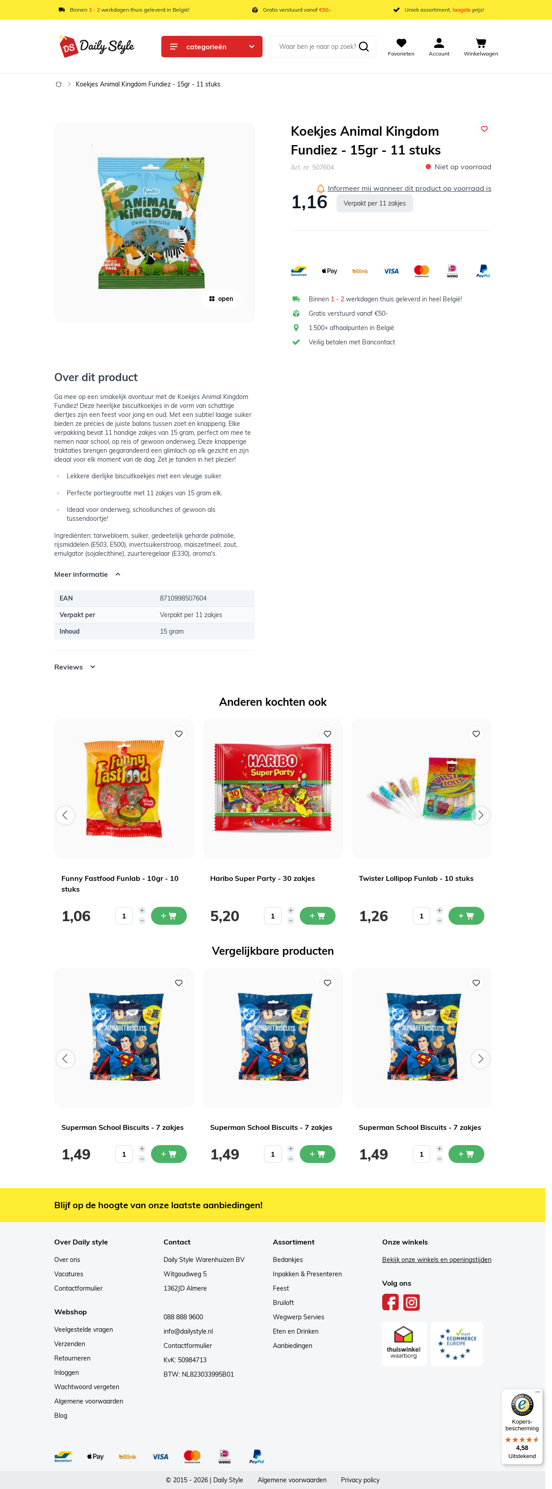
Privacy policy (360, 1480)
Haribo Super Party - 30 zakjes (262, 878)
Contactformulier (78, 1288)
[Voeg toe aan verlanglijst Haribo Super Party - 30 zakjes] (327, 734)
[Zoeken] (364, 46)
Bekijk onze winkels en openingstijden (437, 1260)
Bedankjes (288, 1260)
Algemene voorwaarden (88, 1401)
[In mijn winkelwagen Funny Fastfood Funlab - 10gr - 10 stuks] (169, 916)
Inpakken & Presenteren (307, 1274)
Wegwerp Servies (298, 1317)
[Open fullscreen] (154, 222)
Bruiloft (283, 1303)
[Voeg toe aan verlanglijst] (484, 129)
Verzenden (69, 1344)
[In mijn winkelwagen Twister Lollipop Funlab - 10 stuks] (466, 916)
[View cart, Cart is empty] (481, 46)
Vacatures (68, 1274)
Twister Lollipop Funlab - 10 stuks (416, 878)
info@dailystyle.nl (188, 1331)
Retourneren (72, 1358)
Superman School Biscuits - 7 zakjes (122, 1127)
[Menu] (537, 1394)
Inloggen (66, 1373)
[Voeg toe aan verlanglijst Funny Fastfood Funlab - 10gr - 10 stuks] (179, 734)
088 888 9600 (183, 1317)
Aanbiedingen (292, 1346)
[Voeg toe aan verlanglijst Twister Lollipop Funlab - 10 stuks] (476, 734)
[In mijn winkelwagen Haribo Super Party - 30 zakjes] (318, 916)
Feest (281, 1288)
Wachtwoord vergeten (86, 1387)
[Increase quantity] (142, 910)
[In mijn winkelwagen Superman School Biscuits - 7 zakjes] (169, 1154)
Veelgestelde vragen (83, 1330)
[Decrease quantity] (142, 920)
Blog (60, 1416)
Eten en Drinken (296, 1331)
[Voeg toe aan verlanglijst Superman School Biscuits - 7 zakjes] (179, 983)
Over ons (67, 1260)
